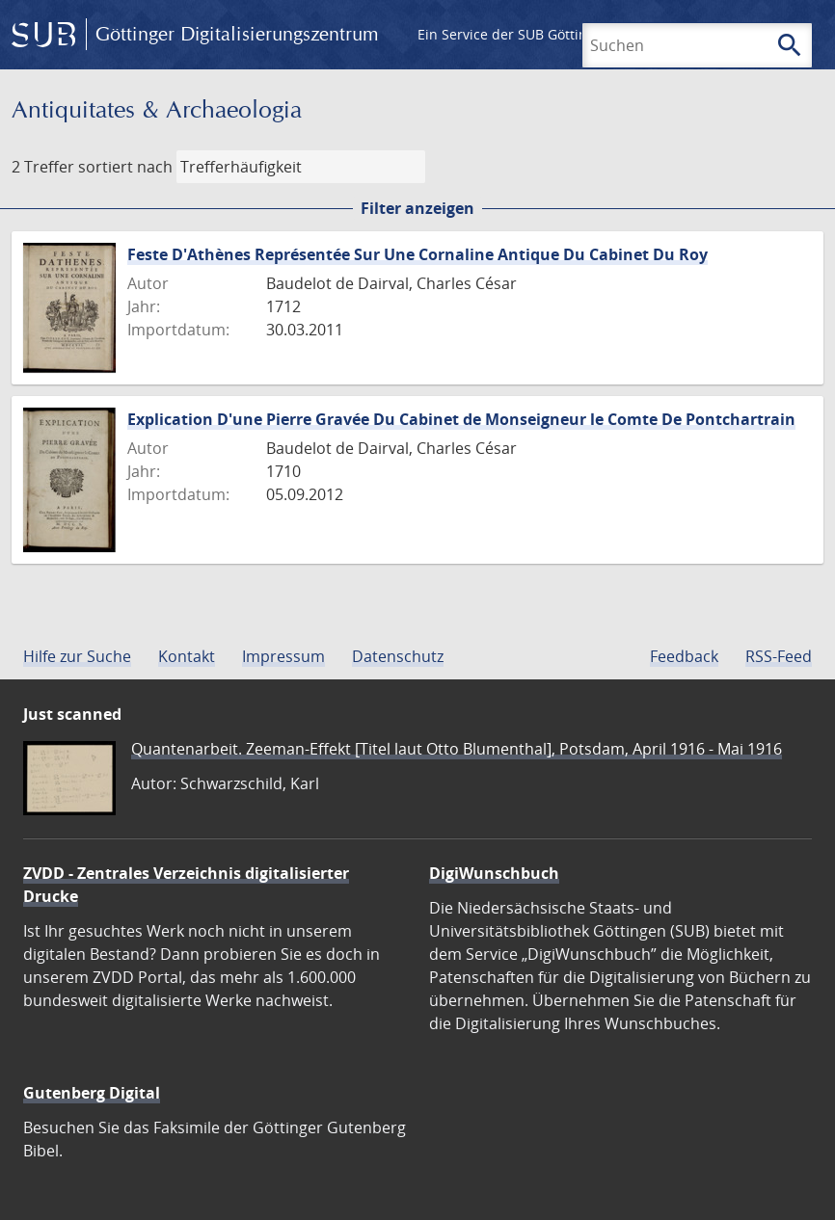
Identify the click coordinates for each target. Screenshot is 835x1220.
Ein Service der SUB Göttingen (514, 34)
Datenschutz (398, 656)
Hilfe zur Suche (77, 656)
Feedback (684, 656)
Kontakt (186, 656)
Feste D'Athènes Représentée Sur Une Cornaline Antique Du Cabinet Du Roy (417, 254)
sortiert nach (125, 166)
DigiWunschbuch (494, 873)
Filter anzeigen (417, 208)
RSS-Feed (778, 656)
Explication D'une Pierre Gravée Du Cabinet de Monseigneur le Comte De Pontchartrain (461, 419)
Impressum (283, 656)
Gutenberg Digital (91, 1092)
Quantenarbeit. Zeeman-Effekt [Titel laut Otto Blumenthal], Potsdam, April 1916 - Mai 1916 (456, 748)
